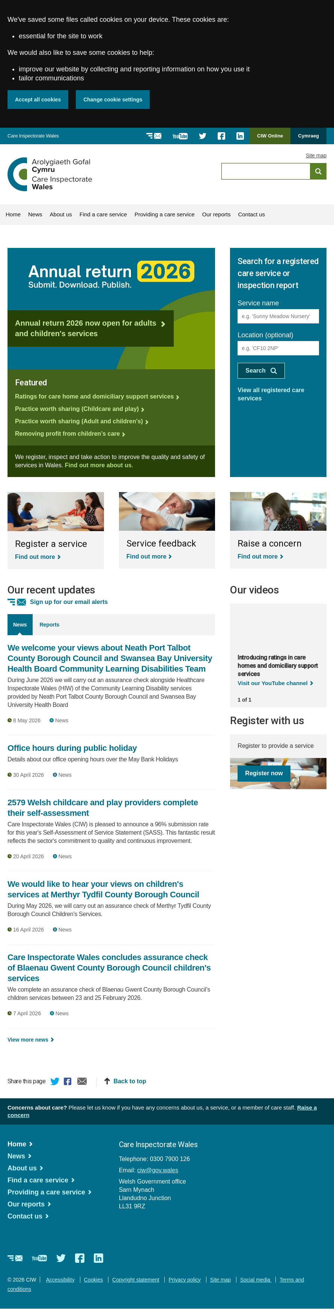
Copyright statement (135, 1280)
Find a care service (103, 214)
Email (82, 1082)
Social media (256, 1280)
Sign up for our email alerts (69, 602)
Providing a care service (164, 214)
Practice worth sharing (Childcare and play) (77, 409)
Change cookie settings (112, 100)
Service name (258, 303)
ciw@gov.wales (157, 1170)
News (35, 214)
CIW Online (270, 138)
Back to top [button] (129, 1081)
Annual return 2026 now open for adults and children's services (85, 328)
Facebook (69, 1082)
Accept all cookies (38, 100)
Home (13, 214)
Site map (316, 155)
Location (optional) (265, 335)
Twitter (55, 1082)
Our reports (216, 214)
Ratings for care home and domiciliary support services (94, 396)
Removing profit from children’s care (67, 433)
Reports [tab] (49, 625)
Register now (264, 773)
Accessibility (60, 1280)
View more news (28, 1040)
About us (61, 214)
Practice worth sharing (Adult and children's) (79, 421)
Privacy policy (185, 1280)
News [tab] (20, 625)
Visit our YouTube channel (272, 683)
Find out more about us (98, 465)
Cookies (93, 1280)
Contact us (251, 214)
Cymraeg (308, 136)
